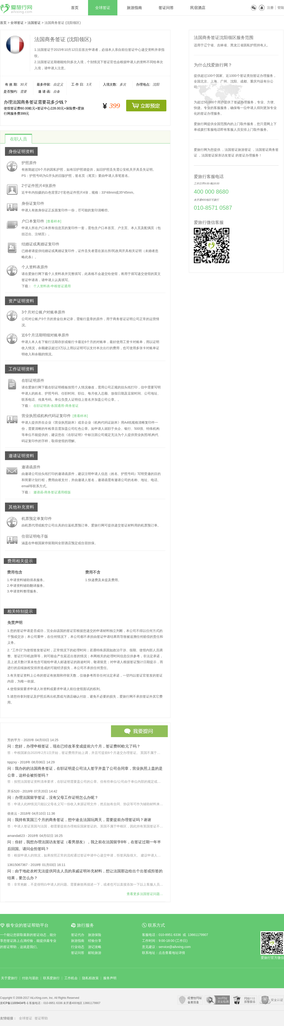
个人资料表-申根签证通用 (52, 286)
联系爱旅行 (51, 978)
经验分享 (94, 941)
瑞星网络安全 (271, 1000)
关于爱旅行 (9, 978)
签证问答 (166, 8)
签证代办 (77, 935)
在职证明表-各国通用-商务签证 (56, 406)
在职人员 (18, 139)
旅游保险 (94, 935)
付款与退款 (30, 978)
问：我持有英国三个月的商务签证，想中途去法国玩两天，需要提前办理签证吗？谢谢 (79, 820)
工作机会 (71, 978)
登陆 (280, 7)
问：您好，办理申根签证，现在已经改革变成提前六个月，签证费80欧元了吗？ (73, 746)
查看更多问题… (145, 894)
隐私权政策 (90, 978)
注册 (270, 7)
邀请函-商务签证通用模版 (52, 492)
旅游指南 (134, 8)
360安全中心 (217, 1000)
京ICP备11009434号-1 (14, 1003)
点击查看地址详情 (172, 953)
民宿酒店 (197, 8)
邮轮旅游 (94, 953)
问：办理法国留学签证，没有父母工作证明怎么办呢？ (52, 798)
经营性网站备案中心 (190, 1000)
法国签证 (34, 23)
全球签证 (102, 8)
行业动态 (77, 947)
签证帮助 (41, 1018)
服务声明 (109, 978)
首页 (75, 8)
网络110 (244, 1000)
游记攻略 (94, 947)
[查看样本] (53, 221)
